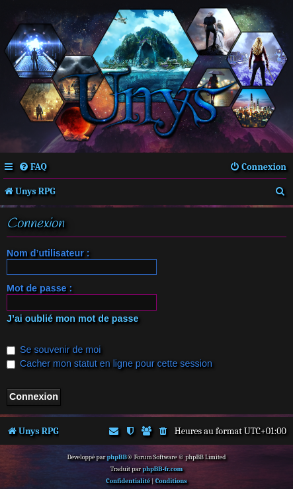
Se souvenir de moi (54, 349)
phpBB (117, 457)
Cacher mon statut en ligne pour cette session (109, 363)
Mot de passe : (39, 288)
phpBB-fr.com (162, 469)
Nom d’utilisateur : (48, 253)
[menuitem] (33, 167)
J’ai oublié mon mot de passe (72, 318)
